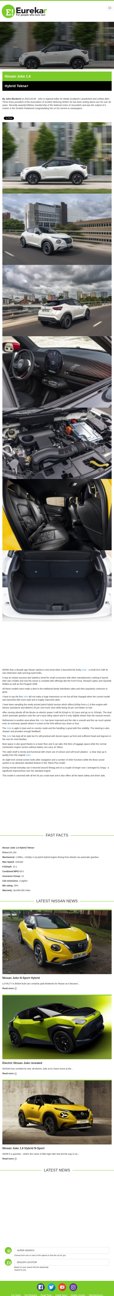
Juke (84, 670)
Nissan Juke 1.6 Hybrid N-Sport (23, 1148)
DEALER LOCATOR (27, 1262)
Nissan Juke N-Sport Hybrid (21, 977)
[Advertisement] (57, 646)
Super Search (25, 1250)
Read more (9, 988)
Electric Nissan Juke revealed (22, 1063)
